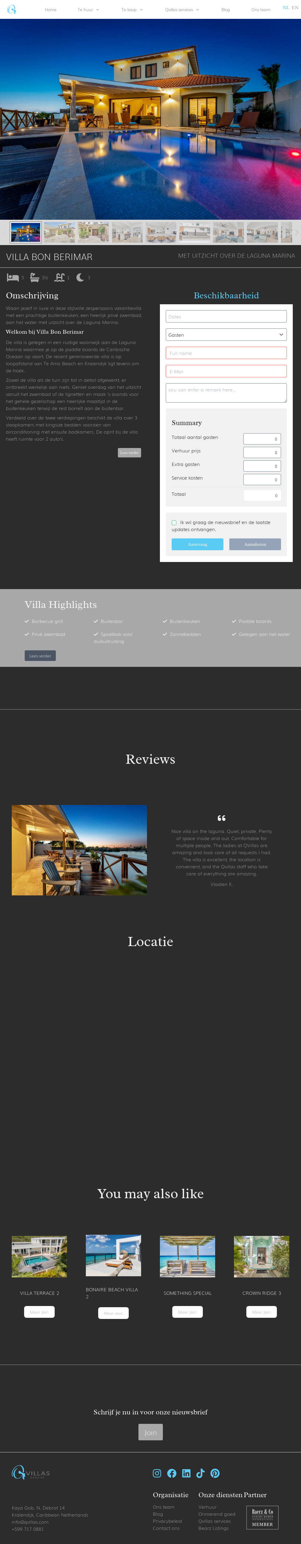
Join (150, 1432)
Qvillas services (214, 1520)
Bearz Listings (213, 1527)
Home (50, 9)
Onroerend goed (216, 1513)
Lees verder (129, 452)
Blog (225, 9)
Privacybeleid (167, 1520)
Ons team (260, 9)
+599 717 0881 (28, 1528)
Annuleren (255, 544)
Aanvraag (197, 544)
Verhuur (207, 1506)
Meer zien (39, 1312)
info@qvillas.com (30, 1521)
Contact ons (166, 1527)
